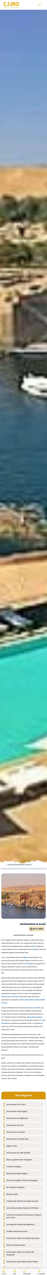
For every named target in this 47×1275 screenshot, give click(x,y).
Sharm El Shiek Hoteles (15, 1245)
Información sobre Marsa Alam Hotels (22, 1262)
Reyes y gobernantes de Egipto (19, 1160)
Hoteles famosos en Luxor (17, 1231)
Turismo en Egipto (13, 1166)
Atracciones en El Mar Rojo (17, 1139)
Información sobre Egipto (17, 1111)
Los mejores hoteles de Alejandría (20, 1224)
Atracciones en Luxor (15, 1125)
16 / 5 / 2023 (36, 929)
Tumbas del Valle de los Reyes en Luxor (22, 1201)
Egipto (26, 957)
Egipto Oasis (11, 1146)
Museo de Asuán (34, 1008)
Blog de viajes (12, 1194)
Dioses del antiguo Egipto (17, 1173)
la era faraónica (28, 964)
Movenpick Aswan (34, 1017)
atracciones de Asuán (10, 997)
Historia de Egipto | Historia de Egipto (22, 1180)
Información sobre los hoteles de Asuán (22, 1238)
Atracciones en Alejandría (17, 1118)
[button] (4, 1272)
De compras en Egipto (15, 1187)
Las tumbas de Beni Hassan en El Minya (22, 1208)
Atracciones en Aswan (15, 1132)
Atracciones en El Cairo (16, 1104)
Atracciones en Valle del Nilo (18, 1153)
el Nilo (33, 946)
